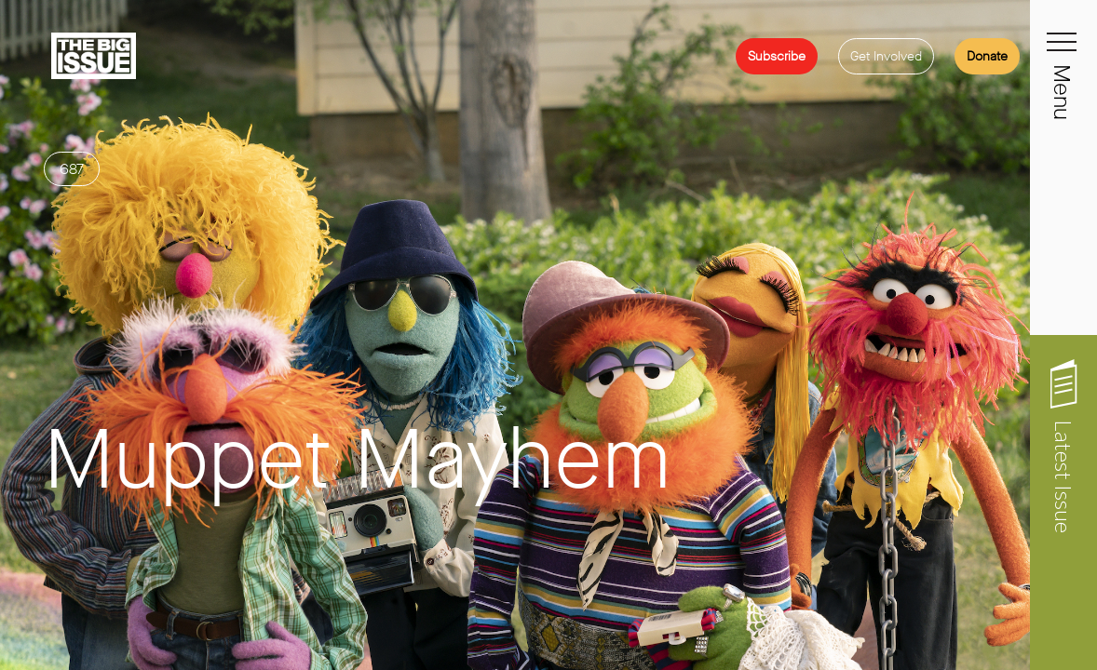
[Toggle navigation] (1063, 52)
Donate (987, 56)
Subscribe (777, 56)
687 (72, 236)
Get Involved (886, 56)
